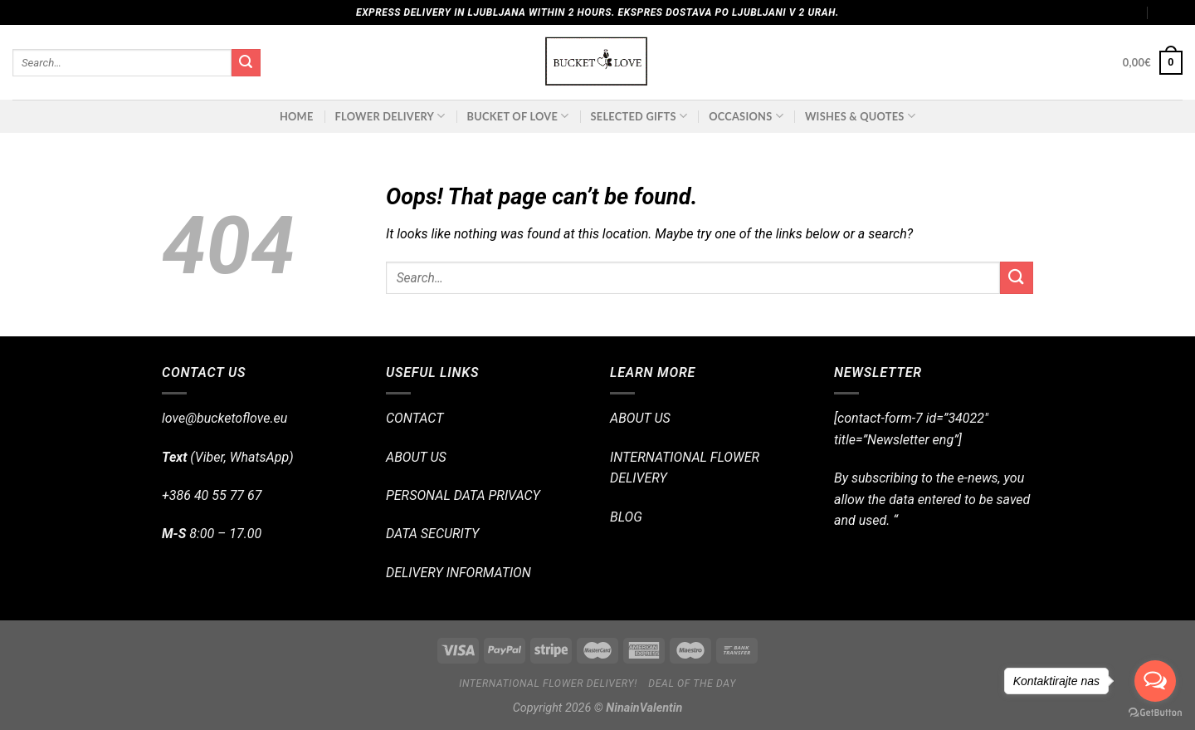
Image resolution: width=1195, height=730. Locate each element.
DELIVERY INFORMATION (458, 573)
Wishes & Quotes (860, 116)
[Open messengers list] (1155, 681)
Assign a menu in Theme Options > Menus (1041, 12)
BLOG (626, 517)
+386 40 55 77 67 (211, 495)
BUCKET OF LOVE (518, 116)
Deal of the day (692, 683)
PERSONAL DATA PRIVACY (463, 495)
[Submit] (246, 63)
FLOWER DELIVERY (390, 116)
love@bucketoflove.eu (224, 418)
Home (297, 116)
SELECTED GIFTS (639, 116)
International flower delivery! (548, 683)
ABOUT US (416, 457)
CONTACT (414, 418)
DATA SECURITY (432, 533)
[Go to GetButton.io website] (1155, 713)
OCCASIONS (746, 116)
